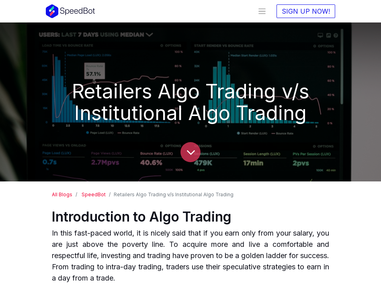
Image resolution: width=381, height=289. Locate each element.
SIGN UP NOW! (306, 11)
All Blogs (62, 194)
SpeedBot (94, 194)
